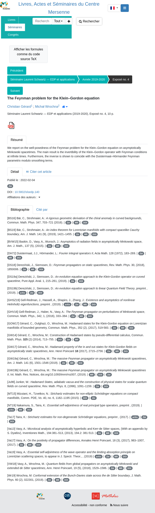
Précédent (16, 70)
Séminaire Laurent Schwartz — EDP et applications (42, 79)
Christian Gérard (19, 106)
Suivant (15, 90)
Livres (11, 19)
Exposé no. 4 (121, 79)
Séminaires (15, 27)
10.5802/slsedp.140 (27, 192)
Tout (57, 21)
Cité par (42, 209)
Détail (15, 171)
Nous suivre (119, 505)
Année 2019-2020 (94, 79)
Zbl (10, 186)
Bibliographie (20, 209)
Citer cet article (38, 171)
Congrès (13, 34)
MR (76, 222)
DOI (85, 222)
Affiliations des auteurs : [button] (23, 197)
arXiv (22, 293)
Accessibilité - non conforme (89, 505)
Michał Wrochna (46, 106)
